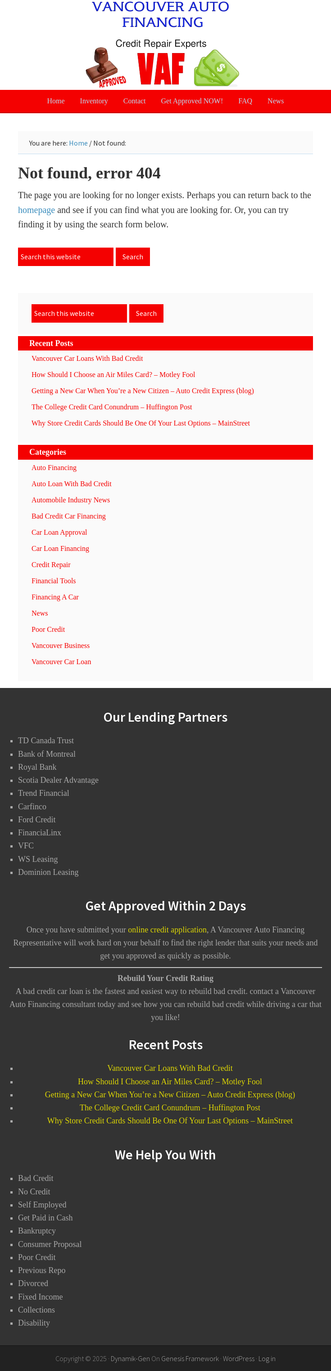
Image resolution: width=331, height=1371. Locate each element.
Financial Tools (54, 581)
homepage (36, 210)
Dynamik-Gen (130, 1358)
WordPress (238, 1358)
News (40, 613)
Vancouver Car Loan (61, 662)
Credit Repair (51, 564)
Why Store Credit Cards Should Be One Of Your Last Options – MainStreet (141, 423)
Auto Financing (54, 467)
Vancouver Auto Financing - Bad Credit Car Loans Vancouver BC (166, 45)
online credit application (167, 929)
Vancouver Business (61, 645)
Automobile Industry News (71, 500)
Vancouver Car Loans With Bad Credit (87, 358)
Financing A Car (55, 597)
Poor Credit (48, 629)
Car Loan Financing (60, 548)
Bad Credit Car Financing (69, 516)
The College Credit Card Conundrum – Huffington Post (112, 407)
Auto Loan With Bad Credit (72, 484)
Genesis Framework (190, 1358)
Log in (267, 1358)
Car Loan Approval (59, 532)
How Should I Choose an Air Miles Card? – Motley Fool (113, 374)
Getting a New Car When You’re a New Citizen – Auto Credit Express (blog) (143, 391)
